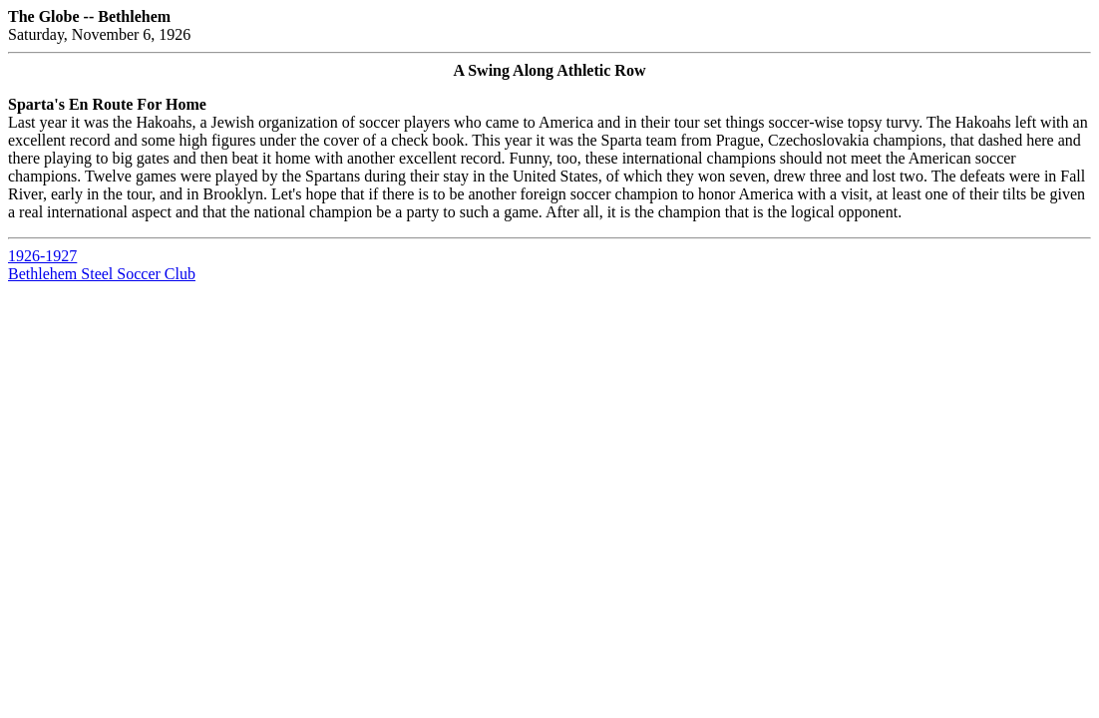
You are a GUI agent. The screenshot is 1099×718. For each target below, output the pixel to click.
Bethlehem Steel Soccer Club (101, 273)
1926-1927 (42, 255)
